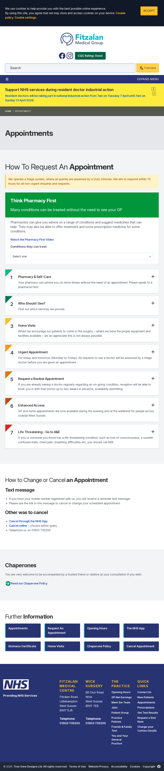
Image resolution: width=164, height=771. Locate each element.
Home (8, 111)
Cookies (135, 766)
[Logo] (82, 39)
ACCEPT (149, 10)
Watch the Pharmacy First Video (32, 239)
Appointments (146, 702)
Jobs (114, 707)
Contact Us (144, 692)
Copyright (149, 766)
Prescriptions (145, 707)
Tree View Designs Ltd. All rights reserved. (40, 766)
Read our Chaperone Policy (26, 583)
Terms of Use (77, 766)
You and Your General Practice (119, 739)
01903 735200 (70, 723)
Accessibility (119, 766)
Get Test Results (147, 712)
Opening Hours (121, 692)
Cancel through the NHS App (28, 521)
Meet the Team (120, 702)
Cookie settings (25, 17)
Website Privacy (98, 766)
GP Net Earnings (121, 697)
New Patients (145, 697)
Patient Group (120, 712)
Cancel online (18, 525)
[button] (153, 89)
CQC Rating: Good (90, 55)
